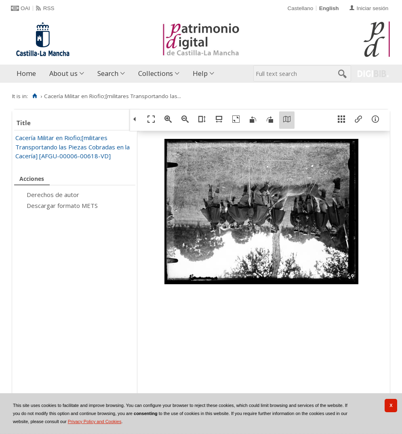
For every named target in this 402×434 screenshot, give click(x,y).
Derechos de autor (53, 195)
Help (200, 73)
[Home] (34, 96)
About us (63, 73)
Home (26, 73)
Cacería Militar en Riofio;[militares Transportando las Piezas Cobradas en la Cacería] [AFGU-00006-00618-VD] (72, 147)
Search (107, 73)
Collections (155, 73)
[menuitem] (28, 74)
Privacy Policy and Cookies (95, 421)
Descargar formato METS (62, 205)
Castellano (300, 8)
